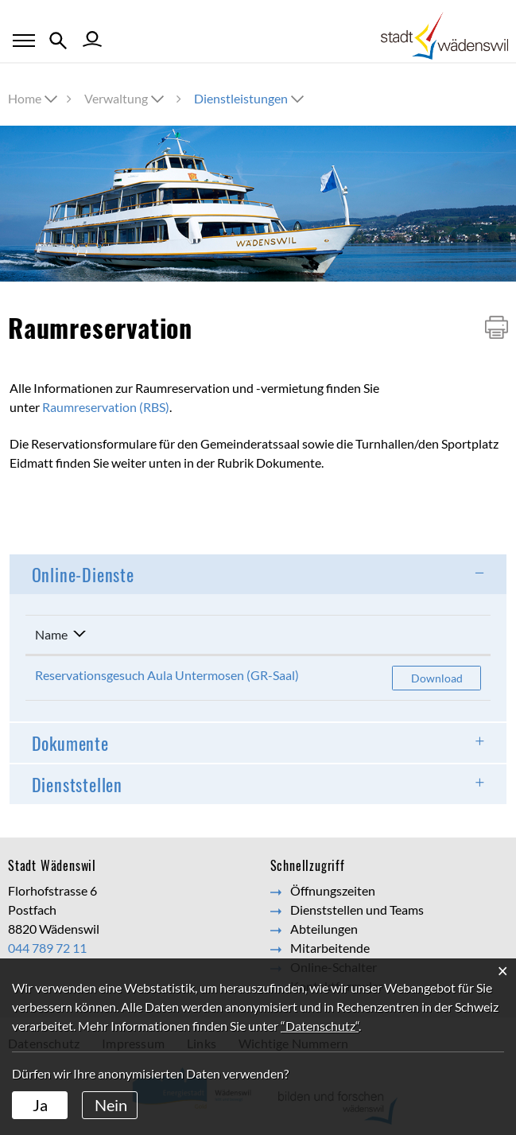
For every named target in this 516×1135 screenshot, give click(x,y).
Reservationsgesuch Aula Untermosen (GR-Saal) (167, 674)
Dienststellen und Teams (357, 909)
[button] (125, 98)
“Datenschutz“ (320, 1025)
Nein (111, 1104)
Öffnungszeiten (332, 890)
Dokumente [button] (70, 743)
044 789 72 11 (47, 947)
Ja (40, 1104)
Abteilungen (324, 928)
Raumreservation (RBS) (105, 406)
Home (24, 98)
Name (51, 634)
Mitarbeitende (330, 947)
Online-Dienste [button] (83, 574)
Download (446, 677)
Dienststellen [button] (77, 784)
